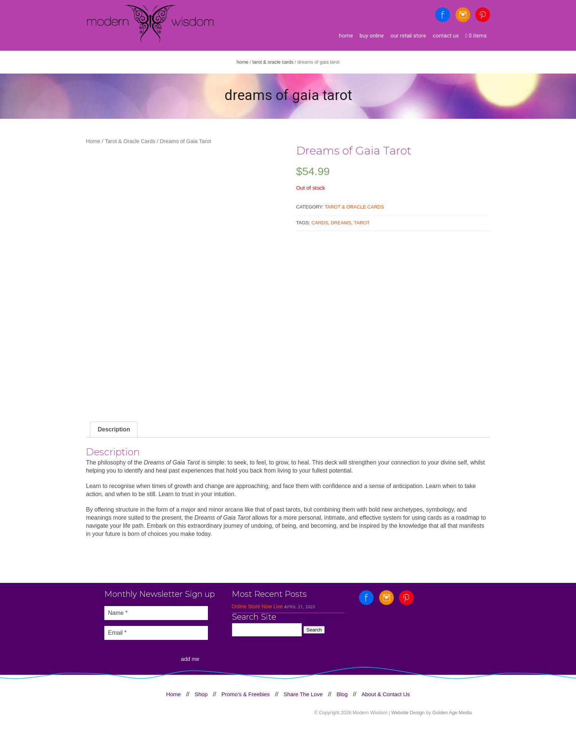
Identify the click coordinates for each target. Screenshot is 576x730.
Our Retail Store (408, 35)
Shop (201, 694)
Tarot (362, 222)
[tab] (114, 429)
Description (114, 429)
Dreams (341, 222)
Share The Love (303, 694)
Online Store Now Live (257, 606)
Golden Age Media (452, 712)
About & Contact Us (385, 694)
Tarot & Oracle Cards (273, 62)
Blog (342, 694)
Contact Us (446, 35)
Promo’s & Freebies (246, 694)
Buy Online (372, 35)
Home (346, 35)
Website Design (408, 712)
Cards (320, 222)
